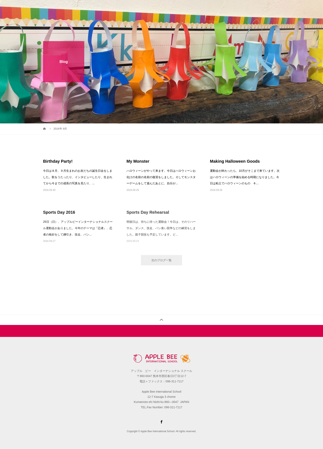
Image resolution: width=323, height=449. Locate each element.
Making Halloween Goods (235, 161)
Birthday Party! (58, 161)
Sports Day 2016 (59, 212)
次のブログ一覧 (161, 260)
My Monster (137, 161)
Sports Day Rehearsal (147, 212)
